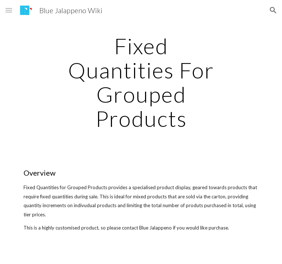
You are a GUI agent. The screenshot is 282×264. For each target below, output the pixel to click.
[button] (9, 10)
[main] (141, 82)
